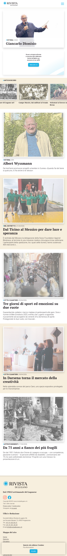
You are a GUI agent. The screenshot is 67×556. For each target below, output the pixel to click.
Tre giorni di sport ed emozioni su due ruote (30, 306)
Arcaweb (14, 508)
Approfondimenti (15, 444)
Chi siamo (6, 541)
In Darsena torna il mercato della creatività (30, 380)
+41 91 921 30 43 (11, 525)
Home (5, 537)
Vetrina (12, 40)
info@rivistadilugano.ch (14, 527)
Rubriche (6, 539)
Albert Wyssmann (17, 163)
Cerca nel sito (7, 555)
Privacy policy (7, 506)
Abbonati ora (33, 65)
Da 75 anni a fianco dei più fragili (30, 447)
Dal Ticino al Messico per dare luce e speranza (32, 231)
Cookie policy (16, 506)
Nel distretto (13, 226)
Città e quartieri (15, 300)
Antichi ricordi (9, 80)
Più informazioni (28, 547)
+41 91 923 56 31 (11, 523)
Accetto (33, 551)
